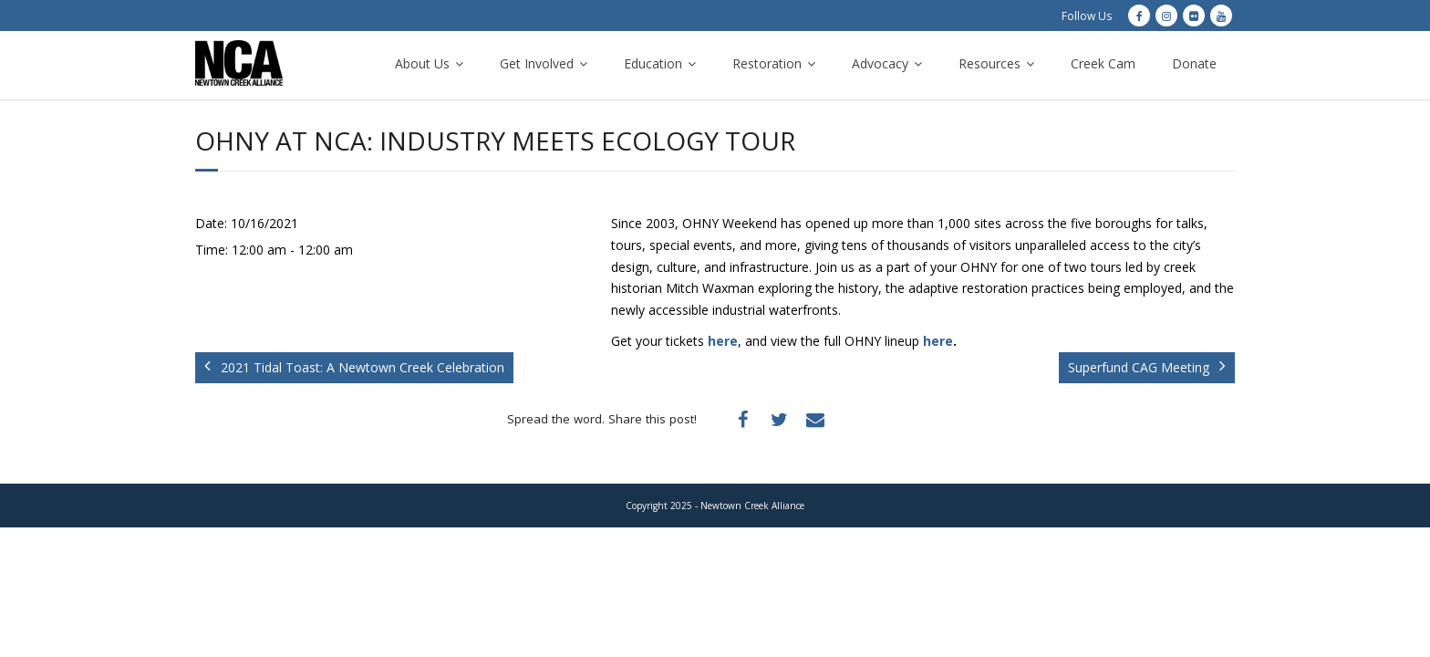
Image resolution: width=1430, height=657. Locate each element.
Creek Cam (1103, 63)
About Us (422, 63)
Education (653, 63)
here (723, 340)
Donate (1194, 63)
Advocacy (880, 63)
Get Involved (537, 63)
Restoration (767, 63)
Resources (990, 63)
